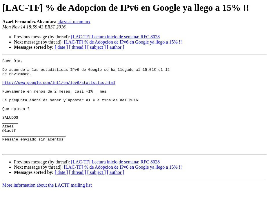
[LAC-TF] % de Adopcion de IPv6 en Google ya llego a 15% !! (123, 41)
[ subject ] (96, 47)
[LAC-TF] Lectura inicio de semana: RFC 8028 (115, 36)
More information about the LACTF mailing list (47, 203)
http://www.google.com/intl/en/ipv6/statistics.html (58, 87)
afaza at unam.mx (74, 21)
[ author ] (115, 47)
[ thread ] (77, 47)
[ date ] (61, 47)
